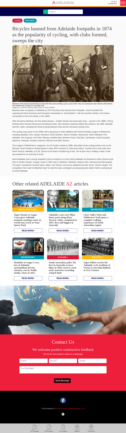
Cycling (17, 20)
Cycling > (63, 257)
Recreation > (63, 210)
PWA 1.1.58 (80, 409)
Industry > (98, 257)
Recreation (30, 20)
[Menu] (123, 3)
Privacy (58, 409)
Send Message (62, 381)
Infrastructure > (28, 210)
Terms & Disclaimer (68, 409)
